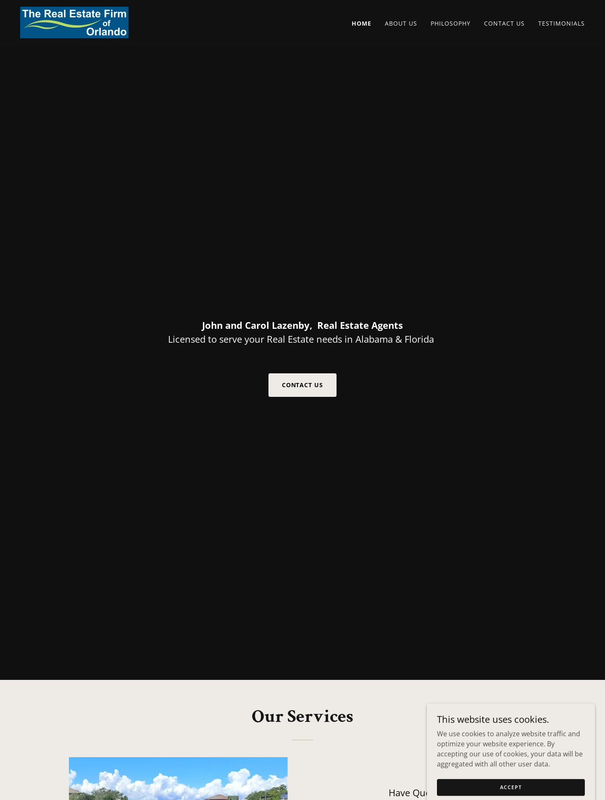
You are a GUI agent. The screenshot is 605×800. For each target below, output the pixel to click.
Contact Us (303, 385)
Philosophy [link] (451, 23)
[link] (74, 21)
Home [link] (361, 23)
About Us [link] (401, 23)
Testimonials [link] (561, 23)
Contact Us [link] (504, 23)
